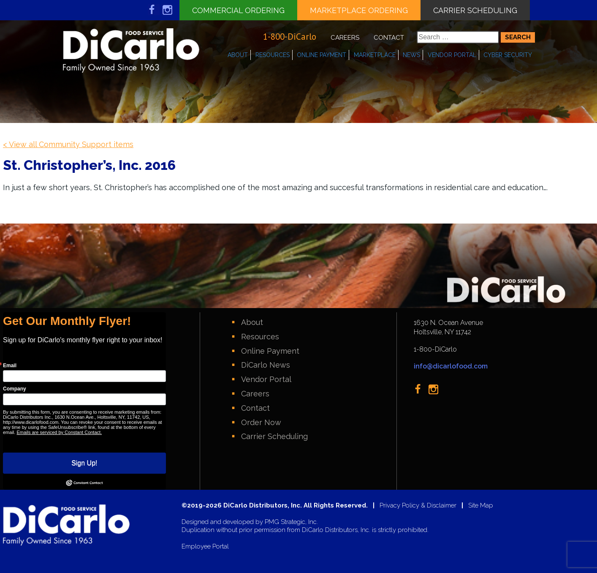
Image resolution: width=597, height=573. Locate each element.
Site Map (480, 505)
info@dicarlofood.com (451, 366)
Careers (345, 37)
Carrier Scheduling (475, 10)
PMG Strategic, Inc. (291, 522)
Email (9, 365)
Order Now (261, 422)
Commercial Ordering (238, 10)
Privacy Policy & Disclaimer (418, 505)
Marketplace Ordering (359, 10)
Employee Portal (205, 546)
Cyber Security (507, 55)
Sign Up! (84, 463)
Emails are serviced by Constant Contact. (59, 432)
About (238, 55)
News (411, 55)
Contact (389, 37)
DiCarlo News (265, 364)
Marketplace (375, 55)
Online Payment (321, 55)
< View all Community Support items (68, 144)
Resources (272, 55)
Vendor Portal (452, 55)
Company (14, 388)
